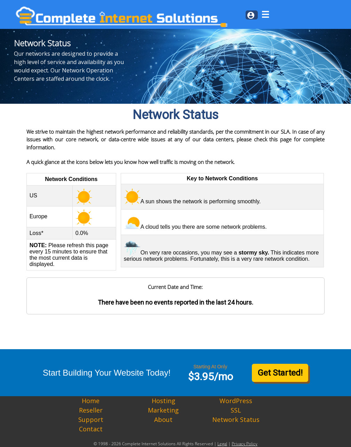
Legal (222, 444)
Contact (91, 429)
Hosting (163, 401)
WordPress (236, 401)
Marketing (163, 410)
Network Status (236, 419)
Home (90, 401)
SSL (236, 410)
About (163, 419)
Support (90, 419)
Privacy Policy (244, 444)
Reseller (91, 410)
